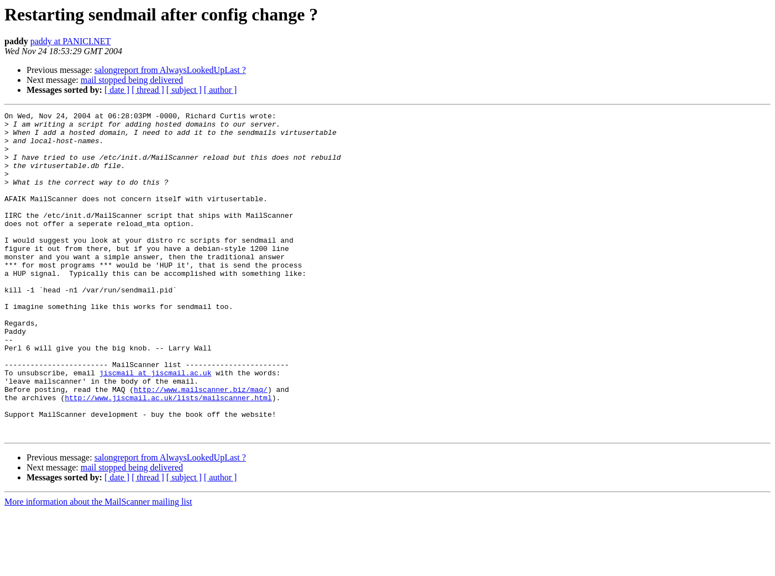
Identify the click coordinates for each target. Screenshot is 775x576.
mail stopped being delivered (132, 80)
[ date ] (116, 90)
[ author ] (220, 90)
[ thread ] (148, 90)
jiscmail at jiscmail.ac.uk (156, 426)
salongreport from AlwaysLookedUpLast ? (170, 70)
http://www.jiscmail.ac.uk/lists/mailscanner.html (168, 455)
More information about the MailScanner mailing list (98, 566)
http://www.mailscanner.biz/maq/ (201, 446)
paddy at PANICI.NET (70, 41)
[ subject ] (184, 90)
